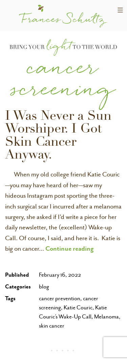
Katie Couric (78, 307)
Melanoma (106, 316)
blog (44, 286)
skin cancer (51, 326)
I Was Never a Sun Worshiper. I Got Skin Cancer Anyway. (58, 136)
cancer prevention (59, 298)
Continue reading (69, 248)
